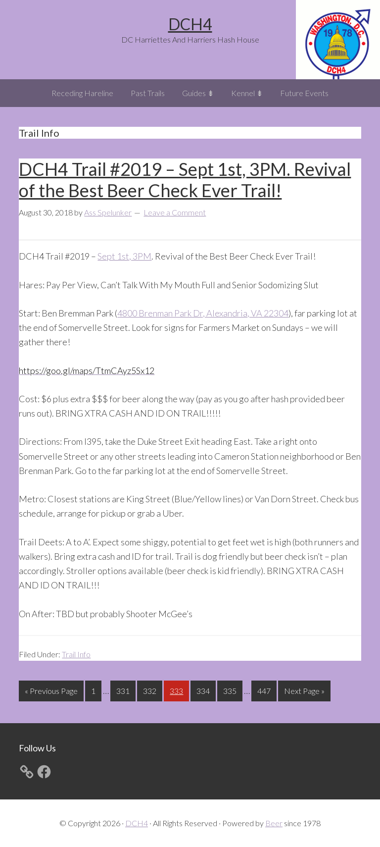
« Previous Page (51, 692)
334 (204, 689)
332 (150, 689)
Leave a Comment (174, 212)
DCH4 (190, 24)
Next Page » (304, 692)
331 (124, 689)
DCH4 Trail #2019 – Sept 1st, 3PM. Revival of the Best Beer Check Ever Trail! (185, 179)
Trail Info (76, 654)
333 (177, 689)
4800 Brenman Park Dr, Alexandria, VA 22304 (202, 313)
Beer (274, 823)
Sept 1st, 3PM (124, 256)
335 (231, 689)
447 (265, 689)
